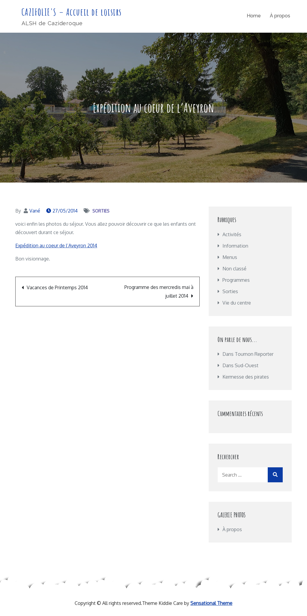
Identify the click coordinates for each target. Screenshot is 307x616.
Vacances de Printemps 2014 (57, 288)
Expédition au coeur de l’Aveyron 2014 (56, 246)
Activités (231, 235)
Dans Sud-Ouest (240, 366)
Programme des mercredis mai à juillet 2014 (158, 291)
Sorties (100, 211)
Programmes (236, 280)
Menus (229, 257)
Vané (34, 211)
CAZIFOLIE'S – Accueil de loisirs (72, 12)
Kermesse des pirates (245, 377)
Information (235, 246)
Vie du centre (236, 303)
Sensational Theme (211, 603)
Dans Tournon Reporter (247, 354)
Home (254, 16)
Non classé (234, 269)
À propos (280, 16)
